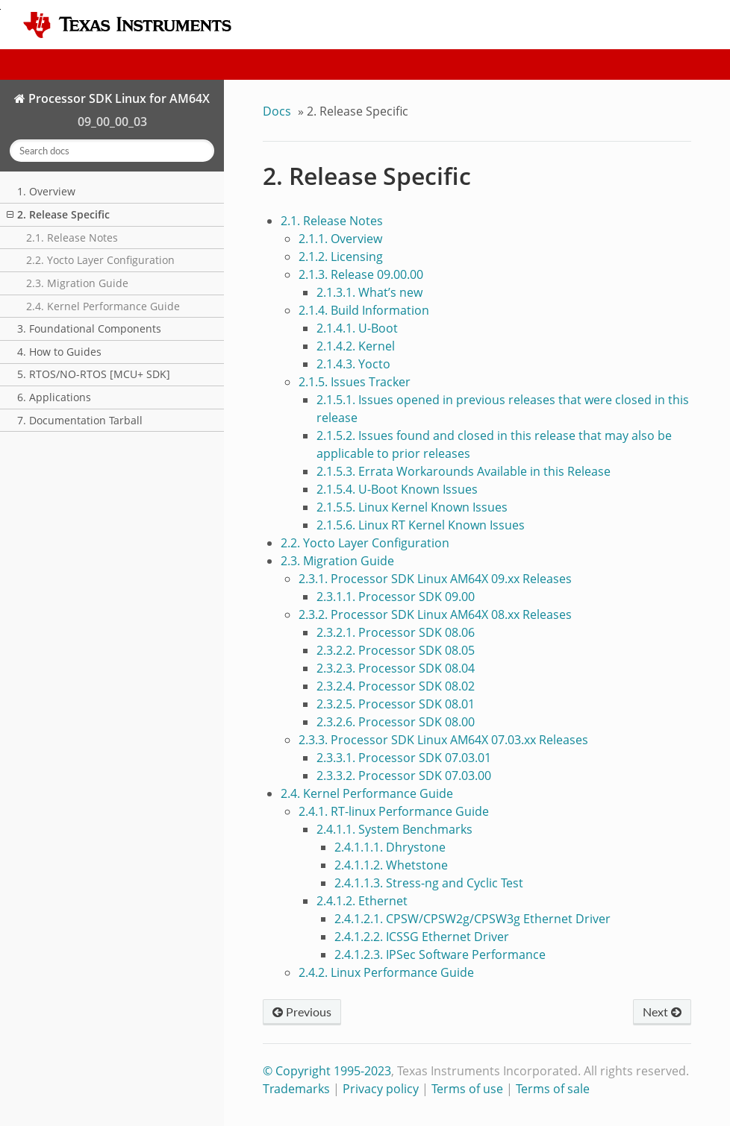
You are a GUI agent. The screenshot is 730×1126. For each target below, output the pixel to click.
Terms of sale (553, 1089)
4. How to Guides (59, 352)
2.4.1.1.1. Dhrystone (390, 847)
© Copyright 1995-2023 (327, 1071)
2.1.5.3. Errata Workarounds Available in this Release (463, 471)
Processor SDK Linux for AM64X (117, 98)
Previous (301, 1011)
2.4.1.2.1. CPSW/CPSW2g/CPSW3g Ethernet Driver (472, 918)
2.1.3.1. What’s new (369, 292)
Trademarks (296, 1089)
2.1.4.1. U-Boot (357, 328)
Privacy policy (381, 1089)
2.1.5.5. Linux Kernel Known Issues (412, 507)
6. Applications (54, 397)
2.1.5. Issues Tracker (355, 382)
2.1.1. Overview (340, 238)
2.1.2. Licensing (341, 256)
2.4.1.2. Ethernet (362, 901)
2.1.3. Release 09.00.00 (361, 274)
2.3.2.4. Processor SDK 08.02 (395, 686)
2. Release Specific (58, 214)
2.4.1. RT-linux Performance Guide (394, 811)
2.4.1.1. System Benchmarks (394, 829)
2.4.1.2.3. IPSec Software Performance (440, 954)
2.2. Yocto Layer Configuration (100, 260)
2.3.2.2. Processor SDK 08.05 (395, 650)
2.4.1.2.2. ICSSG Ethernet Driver (421, 936)
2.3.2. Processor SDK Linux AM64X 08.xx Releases (435, 614)
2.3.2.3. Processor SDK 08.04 (395, 668)
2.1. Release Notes (72, 237)
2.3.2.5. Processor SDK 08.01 (395, 704)
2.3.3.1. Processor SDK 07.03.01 (403, 757)
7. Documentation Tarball (80, 420)
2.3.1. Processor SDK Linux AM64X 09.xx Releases (435, 578)
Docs (277, 111)
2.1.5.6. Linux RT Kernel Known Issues (420, 525)
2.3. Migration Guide (77, 283)
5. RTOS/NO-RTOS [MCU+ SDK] (93, 374)
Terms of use (467, 1089)
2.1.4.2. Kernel (355, 346)
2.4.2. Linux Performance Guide (386, 972)
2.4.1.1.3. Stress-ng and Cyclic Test (428, 883)
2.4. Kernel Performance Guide (103, 306)
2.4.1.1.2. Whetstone (391, 865)
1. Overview (46, 191)
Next (662, 1011)
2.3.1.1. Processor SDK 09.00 (395, 596)
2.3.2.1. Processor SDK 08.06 (395, 632)
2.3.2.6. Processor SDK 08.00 (395, 722)
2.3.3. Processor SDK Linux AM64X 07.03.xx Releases (443, 740)
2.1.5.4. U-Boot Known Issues (397, 489)
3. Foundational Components (89, 328)
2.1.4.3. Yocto (353, 364)
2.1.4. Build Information (364, 310)
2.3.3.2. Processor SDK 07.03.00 (403, 775)
